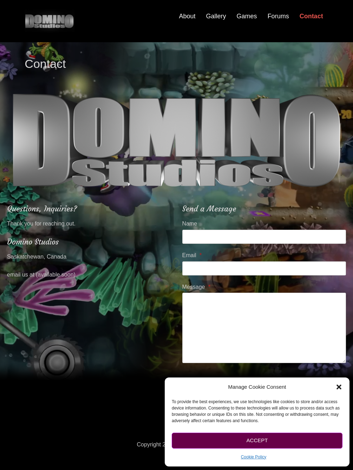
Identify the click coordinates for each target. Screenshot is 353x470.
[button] (338, 386)
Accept (257, 440)
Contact (311, 16)
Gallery (216, 16)
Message (196, 287)
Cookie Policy (254, 457)
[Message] (264, 328)
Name (189, 224)
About (187, 16)
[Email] (264, 268)
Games (247, 16)
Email (192, 255)
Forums (278, 16)
